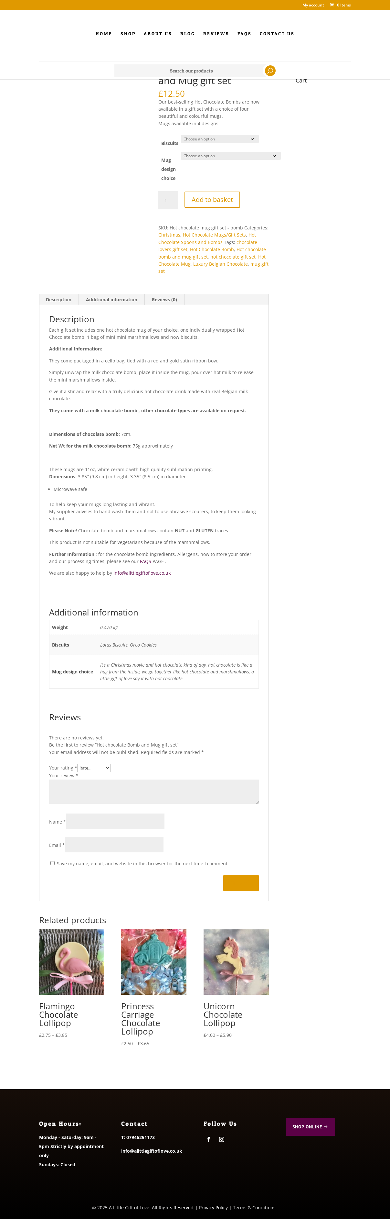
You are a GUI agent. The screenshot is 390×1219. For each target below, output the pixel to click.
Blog (187, 33)
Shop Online (307, 1127)
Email (57, 845)
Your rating (63, 768)
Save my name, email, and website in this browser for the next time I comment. (143, 863)
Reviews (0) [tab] (164, 299)
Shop (128, 33)
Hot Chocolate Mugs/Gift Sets (214, 235)
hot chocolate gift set (233, 257)
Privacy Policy (213, 1207)
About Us (158, 33)
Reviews (216, 33)
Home (104, 33)
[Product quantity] (168, 200)
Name (57, 822)
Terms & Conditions (254, 1207)
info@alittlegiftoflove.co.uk (142, 573)
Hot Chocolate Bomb (212, 249)
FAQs (244, 33)
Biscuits (169, 143)
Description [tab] (58, 299)
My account (313, 5)
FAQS (145, 561)
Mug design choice (168, 169)
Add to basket (212, 199)
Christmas (169, 235)
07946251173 (140, 1137)
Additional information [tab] (111, 299)
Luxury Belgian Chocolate (220, 264)
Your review (64, 775)
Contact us (277, 33)
